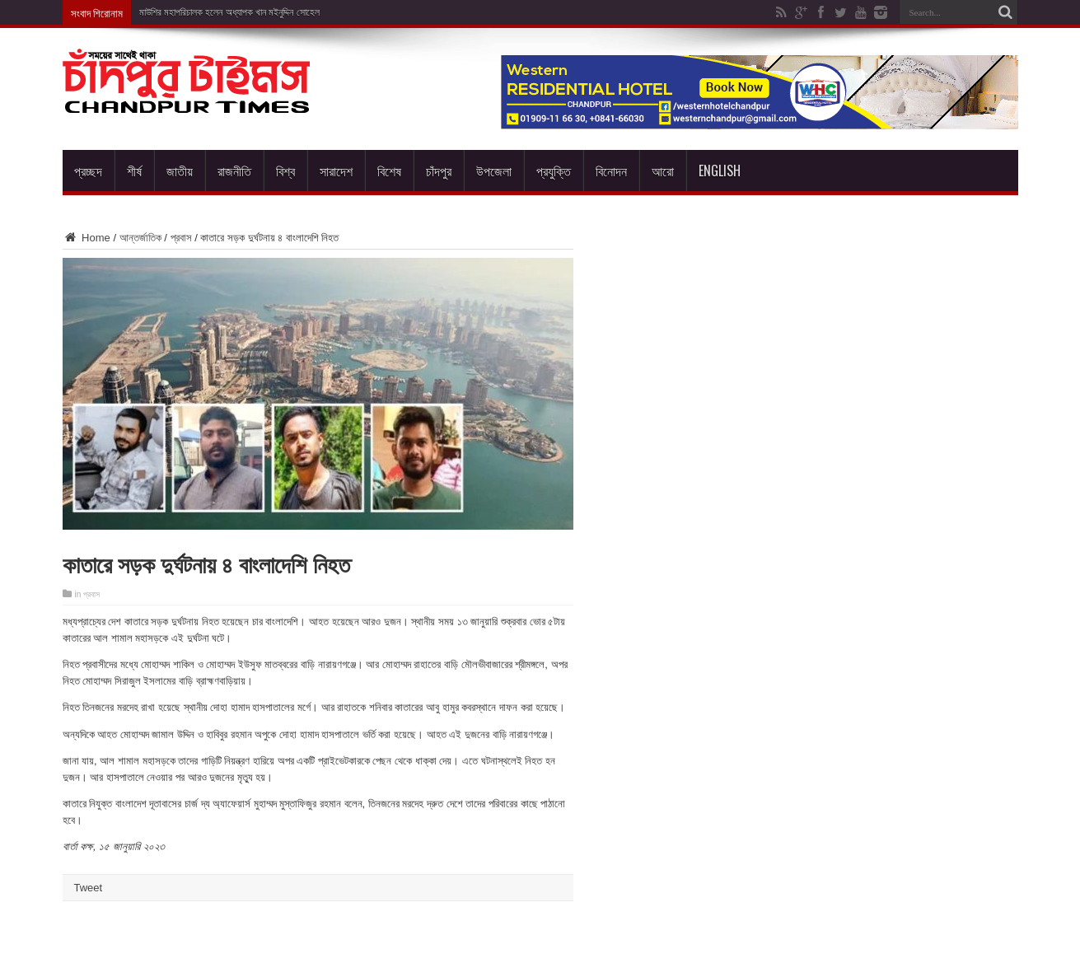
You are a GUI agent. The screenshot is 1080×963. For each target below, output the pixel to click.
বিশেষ (389, 170)
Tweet (88, 887)
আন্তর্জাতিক (140, 237)
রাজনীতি (234, 170)
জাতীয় (179, 170)
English (720, 170)
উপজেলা (494, 170)
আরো (663, 170)
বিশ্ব (285, 170)
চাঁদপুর (438, 170)
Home (86, 237)
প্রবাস (181, 237)
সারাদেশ (336, 170)
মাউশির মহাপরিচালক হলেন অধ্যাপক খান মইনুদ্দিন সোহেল (229, 12)
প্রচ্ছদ (88, 170)
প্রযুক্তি (553, 170)
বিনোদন (611, 170)
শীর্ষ (134, 170)
